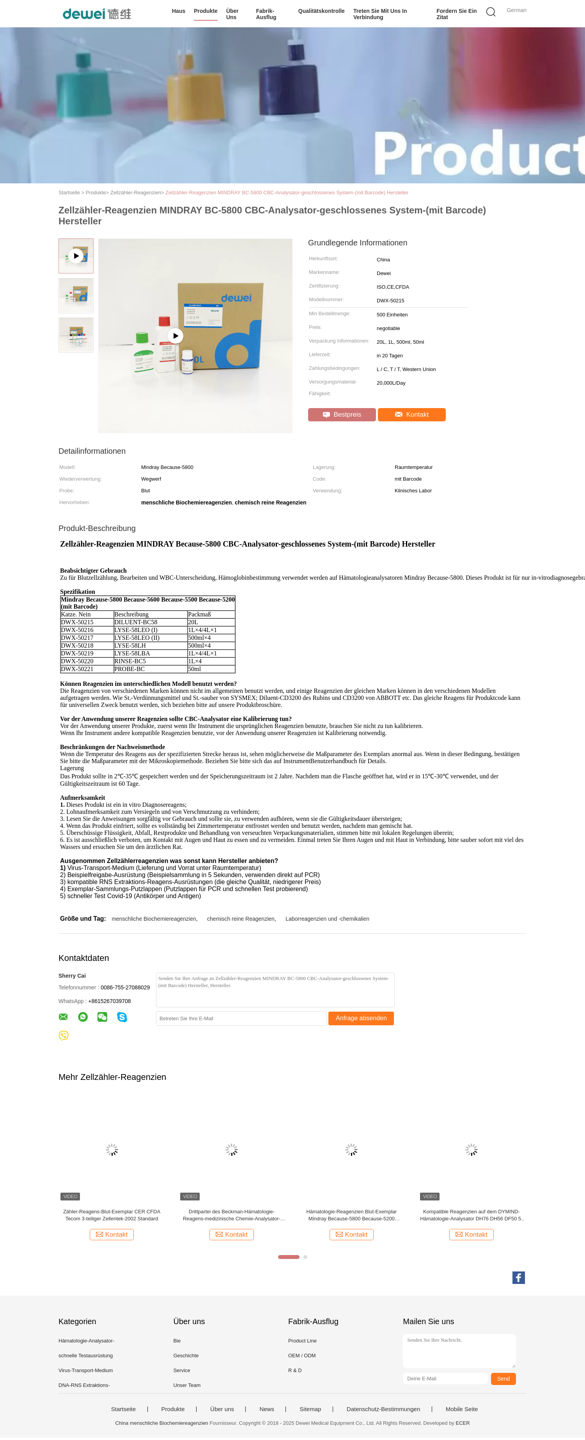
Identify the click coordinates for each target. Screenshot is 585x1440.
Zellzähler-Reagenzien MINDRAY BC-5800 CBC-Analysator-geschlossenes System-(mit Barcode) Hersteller (286, 192)
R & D (295, 1373)
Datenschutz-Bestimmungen (383, 1411)
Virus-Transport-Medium (85, 1373)
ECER (463, 1425)
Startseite (123, 1411)
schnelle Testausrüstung (85, 1358)
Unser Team (186, 1387)
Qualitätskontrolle (321, 11)
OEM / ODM (302, 1358)
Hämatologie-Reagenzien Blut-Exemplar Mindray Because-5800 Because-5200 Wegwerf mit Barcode (351, 1218)
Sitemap (310, 1411)
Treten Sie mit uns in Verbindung (380, 14)
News (266, 1411)
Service (181, 1373)
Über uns (232, 14)
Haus (178, 11)
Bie (177, 1343)
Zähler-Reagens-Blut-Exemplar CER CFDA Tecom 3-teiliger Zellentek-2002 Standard (111, 1217)
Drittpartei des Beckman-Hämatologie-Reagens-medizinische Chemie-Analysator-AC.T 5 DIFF (231, 1218)
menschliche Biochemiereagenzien (154, 921)
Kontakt (412, 414)
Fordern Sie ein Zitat (456, 14)
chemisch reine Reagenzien (241, 921)
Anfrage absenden (361, 1020)
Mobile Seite (462, 1411)
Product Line (302, 1343)
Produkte (206, 11)
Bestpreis (342, 414)
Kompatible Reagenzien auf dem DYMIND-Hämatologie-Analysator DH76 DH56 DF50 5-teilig (471, 1218)
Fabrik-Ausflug (266, 14)
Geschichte (186, 1358)
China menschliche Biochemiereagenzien (161, 1425)
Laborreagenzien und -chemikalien (327, 921)
